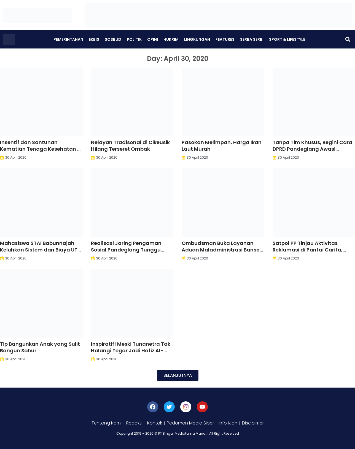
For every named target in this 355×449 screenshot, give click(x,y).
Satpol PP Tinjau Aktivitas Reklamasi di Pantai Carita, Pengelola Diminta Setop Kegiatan (308, 253)
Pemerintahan (68, 39)
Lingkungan (197, 39)
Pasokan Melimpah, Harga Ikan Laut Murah (222, 145)
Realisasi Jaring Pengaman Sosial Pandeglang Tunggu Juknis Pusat (126, 250)
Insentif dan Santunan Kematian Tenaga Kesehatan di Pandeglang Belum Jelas (41, 149)
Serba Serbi (251, 39)
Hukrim (171, 39)
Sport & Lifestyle (287, 39)
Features (225, 39)
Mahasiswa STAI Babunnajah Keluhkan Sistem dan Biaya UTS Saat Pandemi (40, 250)
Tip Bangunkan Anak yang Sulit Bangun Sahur (40, 347)
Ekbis (94, 39)
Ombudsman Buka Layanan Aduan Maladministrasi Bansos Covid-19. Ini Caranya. (222, 250)
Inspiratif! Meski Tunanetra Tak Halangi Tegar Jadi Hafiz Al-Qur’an (130, 350)
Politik (134, 39)
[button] (347, 39)
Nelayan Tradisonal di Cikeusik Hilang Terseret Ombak (130, 145)
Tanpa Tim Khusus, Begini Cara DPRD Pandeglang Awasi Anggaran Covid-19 (312, 149)
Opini (152, 39)
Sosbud (113, 39)
